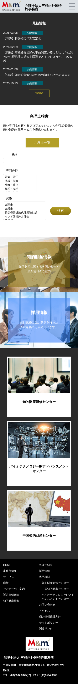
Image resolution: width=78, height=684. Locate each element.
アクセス (44, 610)
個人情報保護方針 (50, 616)
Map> (6, 670)
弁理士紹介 (46, 565)
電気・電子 (19, 177)
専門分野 (12, 170)
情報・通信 (19, 185)
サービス (8, 576)
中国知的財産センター (55, 588)
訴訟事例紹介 (11, 594)
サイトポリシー (48, 622)
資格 (9, 198)
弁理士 (24, 205)
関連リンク (46, 628)
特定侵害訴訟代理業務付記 (24, 213)
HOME (7, 565)
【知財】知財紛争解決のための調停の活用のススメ (36, 75)
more (39, 93)
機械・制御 (19, 181)
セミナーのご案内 (14, 588)
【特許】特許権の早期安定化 (22, 38)
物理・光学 (19, 189)
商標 (6, 582)
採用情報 (44, 570)
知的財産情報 (11, 600)
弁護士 (24, 209)
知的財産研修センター (55, 582)
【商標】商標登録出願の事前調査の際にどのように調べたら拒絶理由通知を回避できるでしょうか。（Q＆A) (38, 56)
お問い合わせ (47, 604)
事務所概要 (10, 570)
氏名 (15, 154)
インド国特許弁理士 (24, 217)
